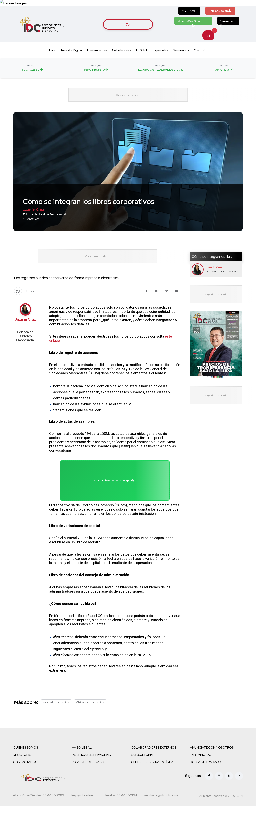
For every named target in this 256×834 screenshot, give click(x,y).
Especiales (160, 62)
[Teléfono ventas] (121, 823)
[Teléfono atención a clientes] (38, 823)
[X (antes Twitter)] (229, 803)
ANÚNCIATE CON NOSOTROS (212, 775)
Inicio (52, 62)
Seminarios (227, 34)
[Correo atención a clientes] (84, 823)
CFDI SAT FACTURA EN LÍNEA (152, 789)
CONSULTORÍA (142, 782)
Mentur (199, 62)
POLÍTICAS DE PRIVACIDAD (91, 782)
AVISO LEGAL (82, 775)
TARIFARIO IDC (200, 782)
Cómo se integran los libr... (212, 272)
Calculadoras (121, 62)
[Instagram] (219, 803)
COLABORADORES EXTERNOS (153, 775)
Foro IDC (189, 23)
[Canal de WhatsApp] (232, 9)
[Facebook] (209, 803)
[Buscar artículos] (128, 36)
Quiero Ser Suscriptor (193, 34)
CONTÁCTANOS (25, 789)
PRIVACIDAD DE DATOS (88, 789)
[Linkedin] (239, 803)
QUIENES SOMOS (25, 775)
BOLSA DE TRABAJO (205, 789)
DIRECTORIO (22, 782)
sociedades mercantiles (56, 729)
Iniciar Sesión (220, 22)
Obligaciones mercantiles (90, 729)
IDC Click (142, 62)
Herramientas (97, 62)
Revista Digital (71, 62)
